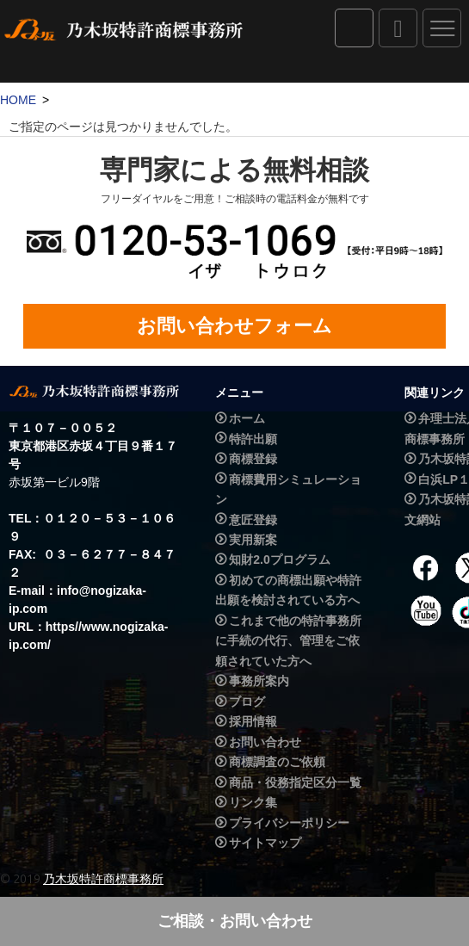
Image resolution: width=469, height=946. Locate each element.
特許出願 (253, 439)
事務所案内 (259, 681)
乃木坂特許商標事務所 (103, 879)
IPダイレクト (354, 28)
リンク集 (253, 802)
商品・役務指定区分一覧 (295, 782)
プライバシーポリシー (289, 823)
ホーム (247, 418)
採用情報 (253, 721)
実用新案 (253, 540)
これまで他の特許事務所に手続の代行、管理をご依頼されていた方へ (288, 641)
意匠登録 (253, 520)
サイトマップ (265, 843)
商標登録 (253, 459)
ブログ (247, 701)
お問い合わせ (265, 742)
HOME (18, 100)
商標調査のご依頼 (277, 762)
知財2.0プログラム (279, 560)
